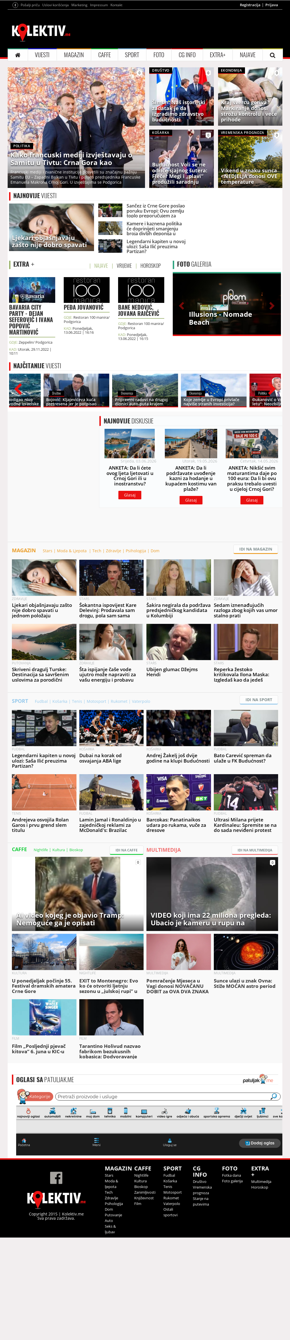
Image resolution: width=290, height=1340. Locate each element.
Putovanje (113, 1317)
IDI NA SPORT (259, 802)
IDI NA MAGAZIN (255, 651)
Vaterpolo (141, 803)
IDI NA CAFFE (127, 952)
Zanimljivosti (144, 1294)
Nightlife (41, 952)
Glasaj (130, 597)
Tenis (77, 803)
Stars (47, 653)
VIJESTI (42, 125)
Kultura (58, 952)
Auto (109, 1323)
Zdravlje (113, 653)
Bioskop (76, 952)
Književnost (144, 1300)
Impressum (99, 75)
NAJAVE (247, 125)
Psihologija (136, 653)
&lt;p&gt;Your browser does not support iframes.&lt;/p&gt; (149, 1224)
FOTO (158, 125)
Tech (96, 653)
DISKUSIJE (128, 523)
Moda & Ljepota (72, 653)
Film (137, 1306)
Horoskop (259, 1289)
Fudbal (41, 803)
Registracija (250, 75)
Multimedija (261, 1284)
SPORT (132, 125)
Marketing (79, 75)
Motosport (96, 803)
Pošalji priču (30, 75)
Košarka (59, 803)
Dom (155, 653)
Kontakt (116, 75)
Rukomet (119, 803)
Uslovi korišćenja (55, 75)
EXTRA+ (217, 125)
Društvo (199, 1284)
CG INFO (187, 125)
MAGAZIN (74, 125)
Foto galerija (232, 1283)
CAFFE (104, 125)
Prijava (271, 75)
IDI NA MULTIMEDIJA (255, 952)
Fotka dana (231, 1277)
